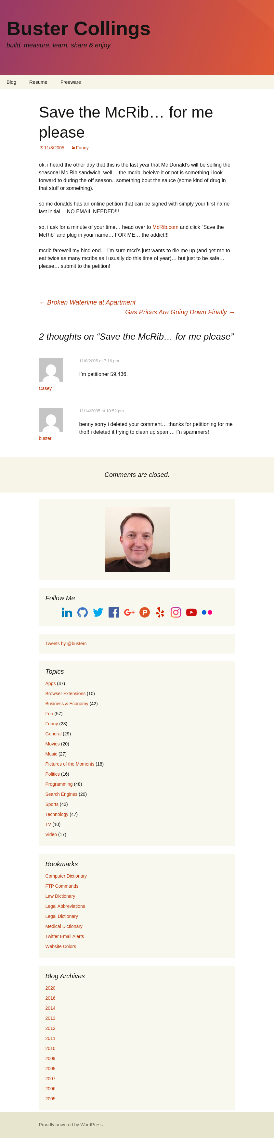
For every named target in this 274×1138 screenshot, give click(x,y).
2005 (51, 1098)
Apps (51, 683)
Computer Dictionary (66, 876)
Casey (45, 388)
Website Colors (61, 946)
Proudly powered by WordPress (71, 1124)
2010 (51, 1048)
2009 (51, 1058)
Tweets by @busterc (66, 643)
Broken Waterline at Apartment (87, 302)
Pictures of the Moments (70, 764)
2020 (51, 988)
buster (45, 438)
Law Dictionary (60, 896)
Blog (11, 82)
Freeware (70, 82)
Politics (53, 774)
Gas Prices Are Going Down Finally (180, 312)
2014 (51, 1008)
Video (51, 834)
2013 (51, 1018)
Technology (57, 814)
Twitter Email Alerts (65, 936)
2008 (51, 1068)
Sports (52, 804)
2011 (51, 1038)
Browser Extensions (66, 693)
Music (52, 754)
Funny (82, 147)
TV (48, 824)
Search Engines (62, 794)
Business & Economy (67, 703)
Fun (49, 713)
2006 (51, 1088)
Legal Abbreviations (65, 906)
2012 (51, 1028)
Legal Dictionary (62, 916)
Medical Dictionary (64, 926)
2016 (51, 998)
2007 (51, 1078)
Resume (38, 82)
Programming (59, 784)
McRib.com (165, 227)
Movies (53, 743)
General (54, 733)
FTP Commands (62, 886)
